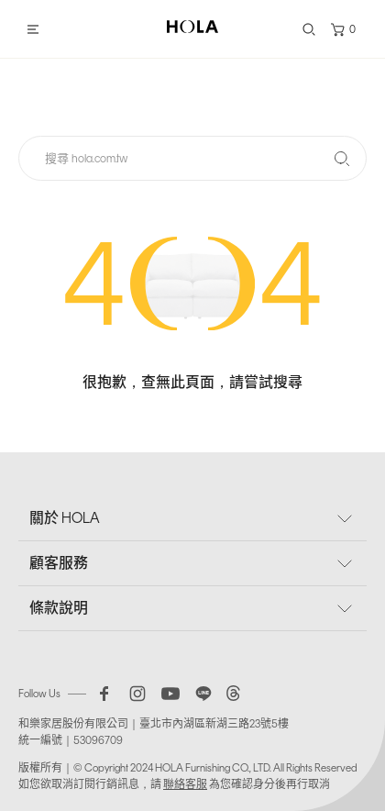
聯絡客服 (185, 784)
